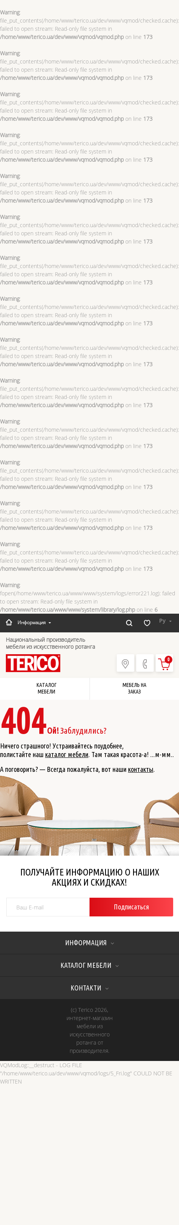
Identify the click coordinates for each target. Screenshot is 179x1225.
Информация (34, 622)
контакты (140, 769)
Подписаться (131, 907)
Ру (165, 620)
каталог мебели (66, 754)
